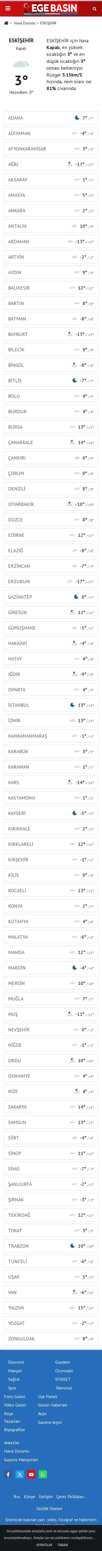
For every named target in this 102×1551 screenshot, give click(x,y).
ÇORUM (51, 473)
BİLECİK (51, 349)
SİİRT (51, 1137)
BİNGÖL (51, 365)
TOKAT (51, 1230)
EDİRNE (51, 535)
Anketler (12, 1442)
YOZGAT (51, 1323)
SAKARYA (51, 1106)
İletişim (46, 1496)
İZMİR (51, 720)
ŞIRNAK (51, 1199)
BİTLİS (51, 380)
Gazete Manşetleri (21, 1459)
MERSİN (51, 983)
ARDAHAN (51, 241)
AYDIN (51, 272)
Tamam (62, 1545)
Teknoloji (63, 1388)
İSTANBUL (51, 705)
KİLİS (51, 875)
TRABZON (51, 1245)
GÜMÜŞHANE (51, 627)
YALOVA (51, 1307)
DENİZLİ (51, 488)
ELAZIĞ (51, 550)
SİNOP (51, 1153)
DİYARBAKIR (51, 504)
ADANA (51, 117)
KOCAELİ (51, 890)
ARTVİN (51, 256)
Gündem (62, 1362)
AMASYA (51, 195)
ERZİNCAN (51, 566)
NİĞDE (51, 1045)
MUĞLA (51, 998)
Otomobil (64, 1370)
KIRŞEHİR (51, 859)
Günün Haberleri (52, 1405)
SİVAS (51, 1168)
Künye (29, 1496)
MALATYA (51, 936)
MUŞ (51, 1014)
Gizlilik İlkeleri (49, 1508)
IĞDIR (51, 674)
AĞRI (51, 164)
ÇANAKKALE (51, 442)
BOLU (51, 396)
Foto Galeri (14, 1396)
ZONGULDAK (51, 1338)
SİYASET (63, 1379)
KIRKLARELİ (51, 844)
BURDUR (51, 411)
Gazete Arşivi (50, 1422)
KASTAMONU (51, 797)
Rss (17, 1496)
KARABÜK (51, 751)
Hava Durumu (24, 23)
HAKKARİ (51, 643)
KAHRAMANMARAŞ (51, 736)
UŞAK (51, 1276)
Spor (12, 1388)
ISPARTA (51, 689)
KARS (51, 782)
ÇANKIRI (51, 457)
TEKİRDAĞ (51, 1215)
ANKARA (51, 210)
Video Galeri (15, 1405)
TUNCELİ (51, 1261)
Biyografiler (14, 1429)
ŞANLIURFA (51, 1184)
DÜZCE (51, 519)
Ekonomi (16, 1362)
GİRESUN (51, 612)
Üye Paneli (47, 1396)
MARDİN (51, 967)
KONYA (51, 906)
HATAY (51, 658)
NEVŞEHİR (51, 1029)
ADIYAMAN (51, 133)
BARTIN (51, 303)
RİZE (51, 1091)
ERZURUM (51, 581)
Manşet (15, 1370)
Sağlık (14, 1379)
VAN (51, 1292)
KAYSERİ (51, 813)
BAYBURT (51, 334)
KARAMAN (51, 766)
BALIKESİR (51, 287)
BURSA (51, 426)
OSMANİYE (51, 1075)
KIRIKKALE (51, 828)
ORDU (51, 1060)
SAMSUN (51, 1122)
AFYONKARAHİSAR (51, 148)
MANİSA (51, 952)
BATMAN (51, 318)
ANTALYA (51, 226)
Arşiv (42, 1413)
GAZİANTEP (51, 596)
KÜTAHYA (51, 921)
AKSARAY (51, 179)
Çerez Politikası (70, 1496)
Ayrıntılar (44, 1545)
